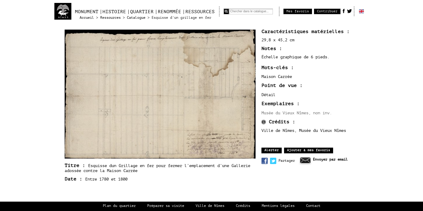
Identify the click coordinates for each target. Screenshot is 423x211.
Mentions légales (278, 206)
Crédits (243, 206)
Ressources (200, 12)
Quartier (142, 12)
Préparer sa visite (165, 206)
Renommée (169, 12)
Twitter (349, 10)
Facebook (344, 10)
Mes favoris (297, 11)
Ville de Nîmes (210, 206)
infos (263, 122)
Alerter (271, 150)
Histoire (114, 12)
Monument (86, 12)
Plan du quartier (119, 206)
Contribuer (327, 11)
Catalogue (136, 18)
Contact (313, 206)
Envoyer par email (330, 159)
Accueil (87, 18)
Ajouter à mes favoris (308, 150)
